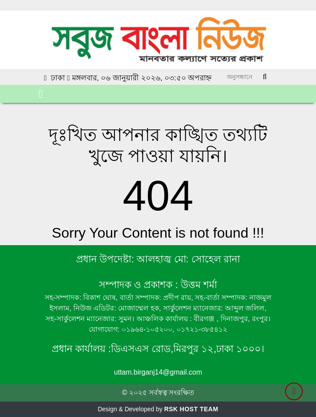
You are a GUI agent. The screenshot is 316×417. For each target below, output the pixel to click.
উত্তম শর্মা (197, 284)
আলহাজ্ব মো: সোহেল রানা (188, 259)
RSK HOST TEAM (191, 409)
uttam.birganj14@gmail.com (158, 372)
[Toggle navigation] (41, 93)
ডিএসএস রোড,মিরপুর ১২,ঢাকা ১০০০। (188, 348)
